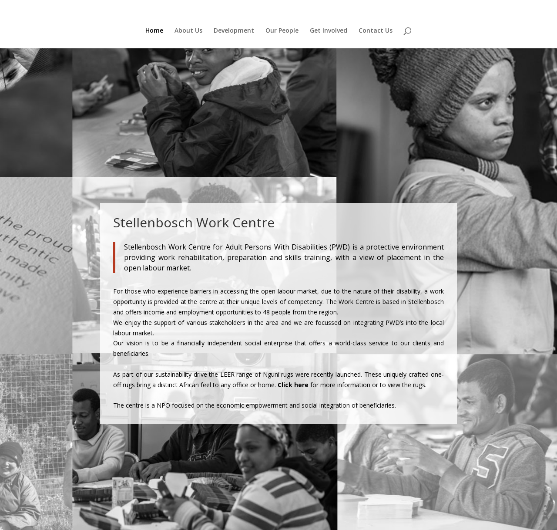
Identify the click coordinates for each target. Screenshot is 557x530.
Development (234, 30)
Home (154, 30)
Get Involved (328, 30)
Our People (282, 30)
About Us (188, 30)
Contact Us (376, 30)
